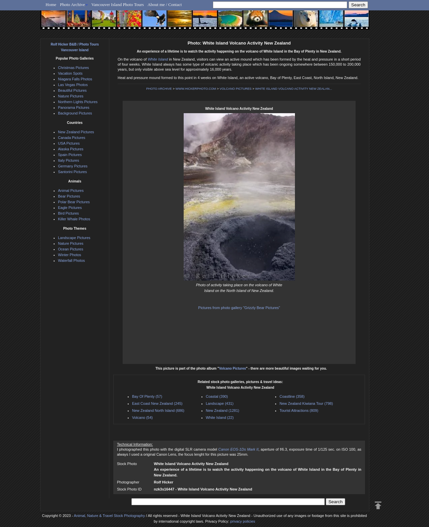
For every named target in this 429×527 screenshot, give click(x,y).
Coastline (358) (292, 396)
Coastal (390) (217, 396)
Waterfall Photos (71, 260)
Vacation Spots (70, 73)
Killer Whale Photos (74, 219)
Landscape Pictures (74, 238)
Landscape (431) (220, 403)
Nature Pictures (70, 96)
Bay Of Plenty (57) (147, 396)
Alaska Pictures (70, 149)
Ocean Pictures (70, 249)
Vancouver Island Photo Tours (117, 4)
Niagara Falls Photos (75, 79)
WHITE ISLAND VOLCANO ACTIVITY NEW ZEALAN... (293, 88)
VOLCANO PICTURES (235, 88)
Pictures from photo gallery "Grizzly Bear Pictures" (239, 308)
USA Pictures (69, 143)
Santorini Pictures (72, 172)
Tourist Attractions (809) (299, 410)
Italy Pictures (68, 160)
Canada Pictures (71, 138)
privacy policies (242, 521)
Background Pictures (75, 113)
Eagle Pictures (70, 208)
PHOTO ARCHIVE (159, 88)
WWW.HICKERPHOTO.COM (195, 88)
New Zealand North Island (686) (158, 410)
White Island (158, 59)
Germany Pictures (72, 166)
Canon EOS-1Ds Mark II (238, 449)
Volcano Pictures (232, 368)
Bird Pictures (68, 213)
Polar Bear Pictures (74, 202)
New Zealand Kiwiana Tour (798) (306, 403)
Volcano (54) (142, 418)
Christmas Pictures (73, 68)
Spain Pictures (70, 155)
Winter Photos (69, 255)
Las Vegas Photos (73, 85)
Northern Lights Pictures (78, 102)
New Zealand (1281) (222, 410)
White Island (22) (220, 418)
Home (51, 4)
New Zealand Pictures (76, 132)
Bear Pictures (69, 196)
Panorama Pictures (73, 107)
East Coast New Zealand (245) (157, 403)
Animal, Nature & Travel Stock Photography (109, 516)
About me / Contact (164, 4)
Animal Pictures (70, 191)
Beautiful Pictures (72, 90)
